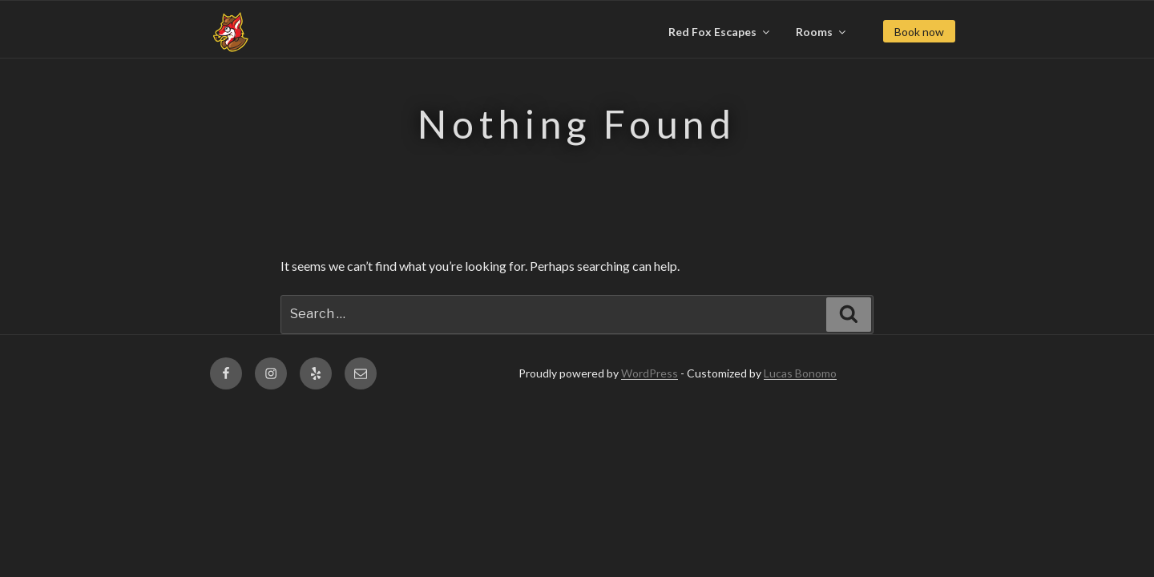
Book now (919, 31)
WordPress (649, 373)
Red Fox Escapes (720, 31)
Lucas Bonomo (800, 373)
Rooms (822, 31)
